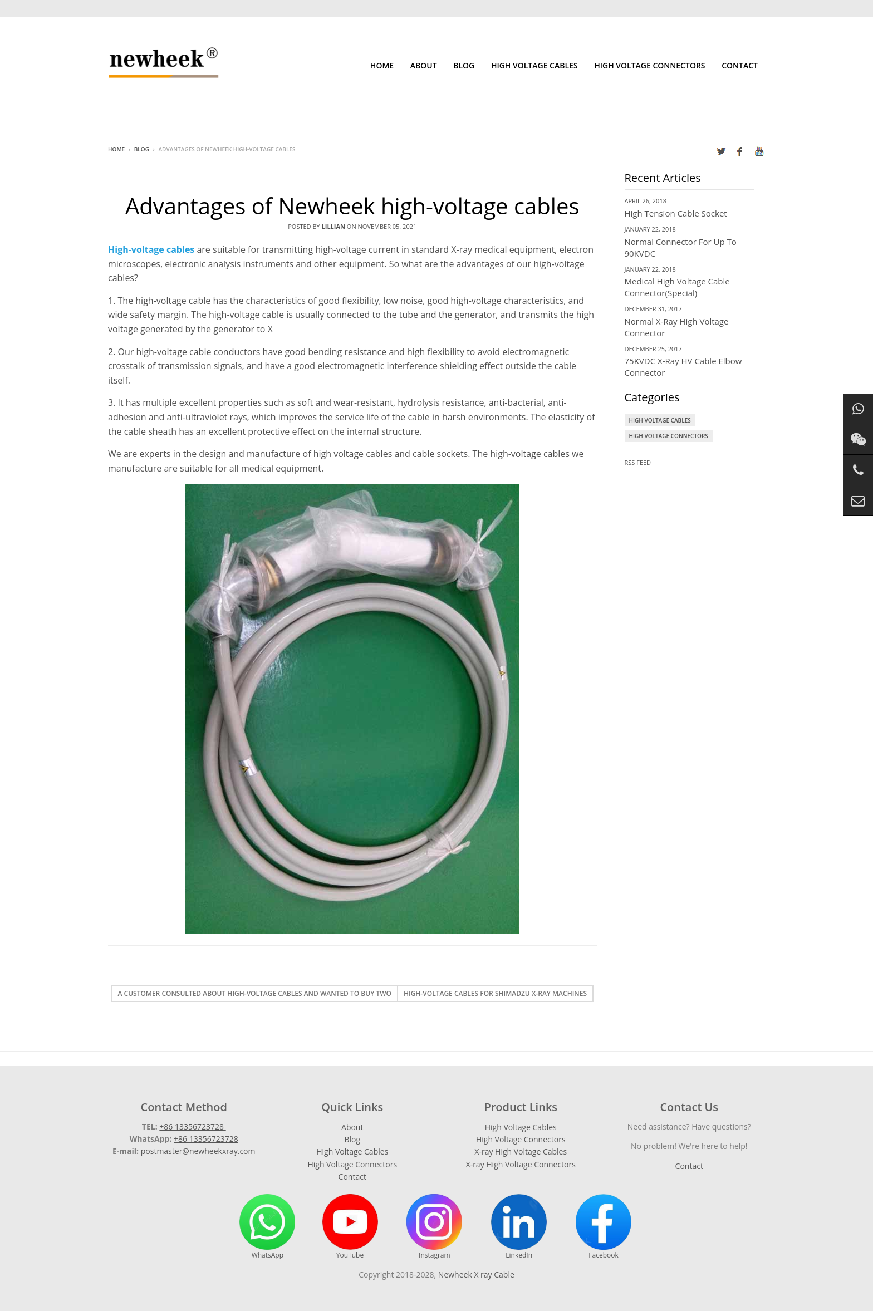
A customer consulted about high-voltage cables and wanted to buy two (254, 993)
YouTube (350, 1227)
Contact (740, 65)
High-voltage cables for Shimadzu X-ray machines (495, 993)
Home (382, 65)
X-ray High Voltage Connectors (521, 1164)
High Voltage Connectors (649, 65)
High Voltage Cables (534, 65)
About (423, 65)
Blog (463, 65)
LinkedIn (519, 1227)
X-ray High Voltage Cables (520, 1151)
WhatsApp (267, 1227)
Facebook (603, 1227)
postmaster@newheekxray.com (198, 1151)
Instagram (434, 1227)
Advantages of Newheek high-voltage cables (352, 205)
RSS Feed (638, 462)
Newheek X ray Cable (476, 1274)
